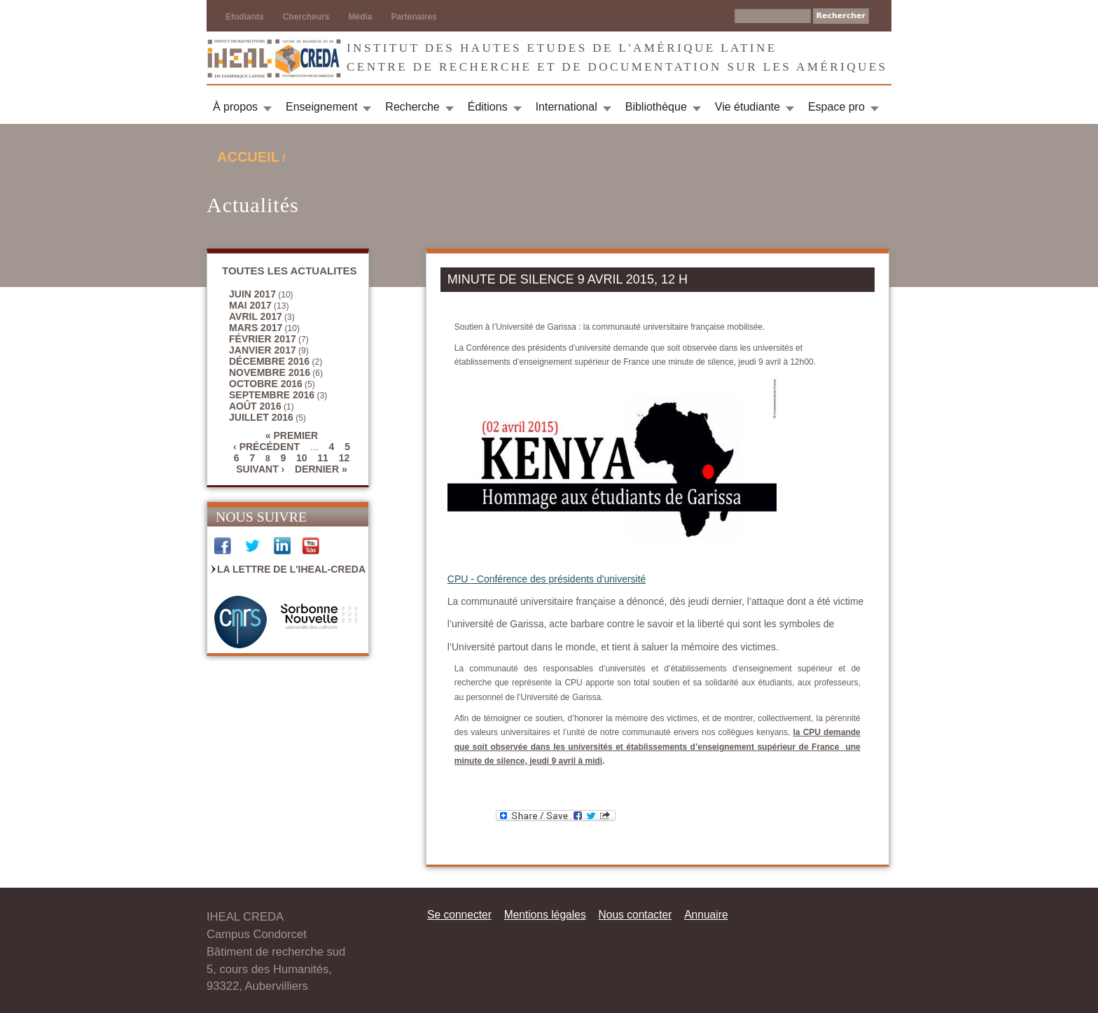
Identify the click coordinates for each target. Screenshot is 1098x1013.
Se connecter (459, 915)
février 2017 (262, 338)
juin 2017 (252, 294)
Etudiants (244, 17)
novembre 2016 (269, 372)
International (566, 107)
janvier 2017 (262, 350)
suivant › (260, 469)
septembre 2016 (271, 394)
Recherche (412, 107)
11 (322, 457)
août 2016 (255, 406)
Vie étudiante (747, 107)
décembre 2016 (269, 361)
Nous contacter (635, 915)
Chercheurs (306, 17)
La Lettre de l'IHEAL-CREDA (291, 569)
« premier (291, 435)
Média (360, 17)
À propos (235, 107)
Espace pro (836, 107)
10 (301, 457)
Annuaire (706, 915)
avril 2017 (255, 316)
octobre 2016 (266, 383)
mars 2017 (255, 327)
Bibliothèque (656, 107)
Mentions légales (545, 915)
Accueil (248, 157)
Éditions (488, 107)
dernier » (321, 469)
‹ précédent (266, 446)
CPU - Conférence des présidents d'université (546, 579)
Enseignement (321, 107)
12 (344, 457)
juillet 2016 (261, 417)
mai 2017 (250, 305)
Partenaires (413, 17)
